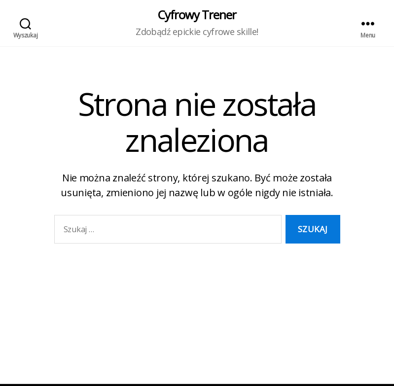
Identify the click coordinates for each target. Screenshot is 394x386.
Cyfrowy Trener (197, 15)
